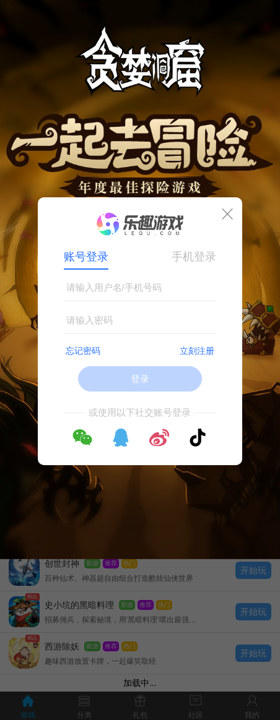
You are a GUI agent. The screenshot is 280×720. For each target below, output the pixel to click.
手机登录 (194, 257)
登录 (140, 379)
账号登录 (86, 257)
